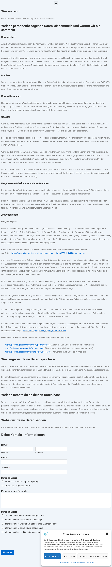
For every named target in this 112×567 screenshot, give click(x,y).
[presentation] (20, 545)
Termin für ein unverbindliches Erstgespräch (24, 515)
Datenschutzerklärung (78, 562)
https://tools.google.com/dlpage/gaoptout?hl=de (44, 331)
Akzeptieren (52, 556)
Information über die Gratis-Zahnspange (22, 532)
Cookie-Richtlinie (63, 562)
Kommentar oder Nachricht (15, 491)
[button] (107, 534)
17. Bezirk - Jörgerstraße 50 (17, 486)
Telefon (5, 468)
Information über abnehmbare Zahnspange (24, 528)
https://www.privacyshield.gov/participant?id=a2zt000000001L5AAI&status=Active (48, 253)
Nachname (39, 453)
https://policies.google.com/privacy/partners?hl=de (28, 345)
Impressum (90, 562)
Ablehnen (69, 556)
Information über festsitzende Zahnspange (23, 520)
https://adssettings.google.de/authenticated (24, 348)
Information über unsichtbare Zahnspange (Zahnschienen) (31, 524)
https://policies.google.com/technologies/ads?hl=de (28, 352)
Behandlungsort (9, 478)
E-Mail (5, 457)
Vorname (4, 453)
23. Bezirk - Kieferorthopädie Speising (22, 482)
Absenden (7, 552)
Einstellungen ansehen (93, 556)
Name (4, 445)
